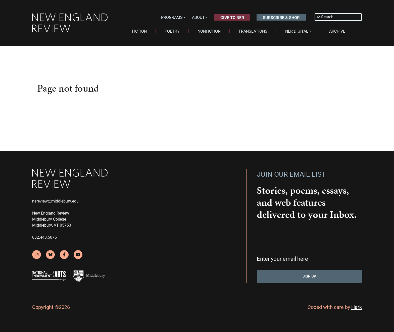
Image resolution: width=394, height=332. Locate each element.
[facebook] (64, 254)
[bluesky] (50, 254)
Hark (356, 307)
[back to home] (70, 23)
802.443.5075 (44, 237)
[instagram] (36, 254)
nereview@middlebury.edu (55, 201)
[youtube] (78, 254)
